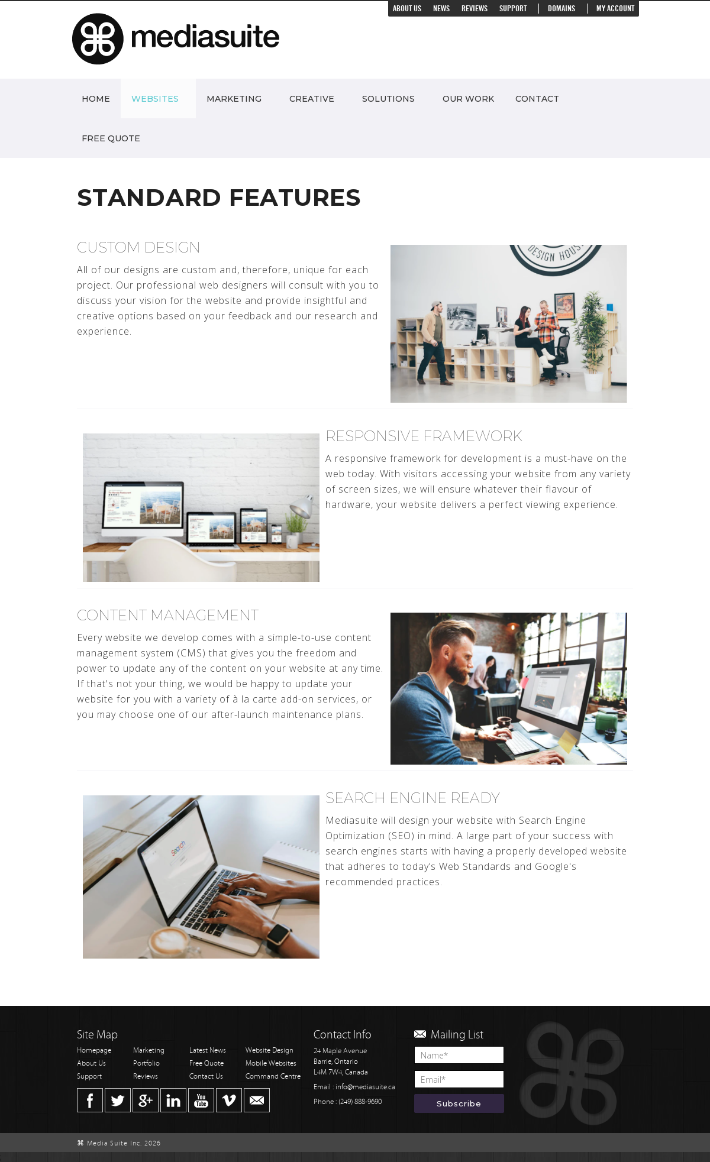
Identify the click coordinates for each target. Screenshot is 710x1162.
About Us (407, 9)
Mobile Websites (271, 1063)
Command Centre (273, 1076)
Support (513, 9)
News (441, 9)
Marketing (234, 98)
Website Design (269, 1050)
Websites (155, 98)
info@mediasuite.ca (365, 1087)
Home (96, 98)
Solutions (388, 98)
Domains (561, 9)
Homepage (94, 1050)
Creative (311, 98)
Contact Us (206, 1076)
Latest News (207, 1050)
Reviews (475, 9)
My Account (615, 9)
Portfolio (146, 1063)
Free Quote (111, 138)
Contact (537, 98)
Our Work (468, 98)
